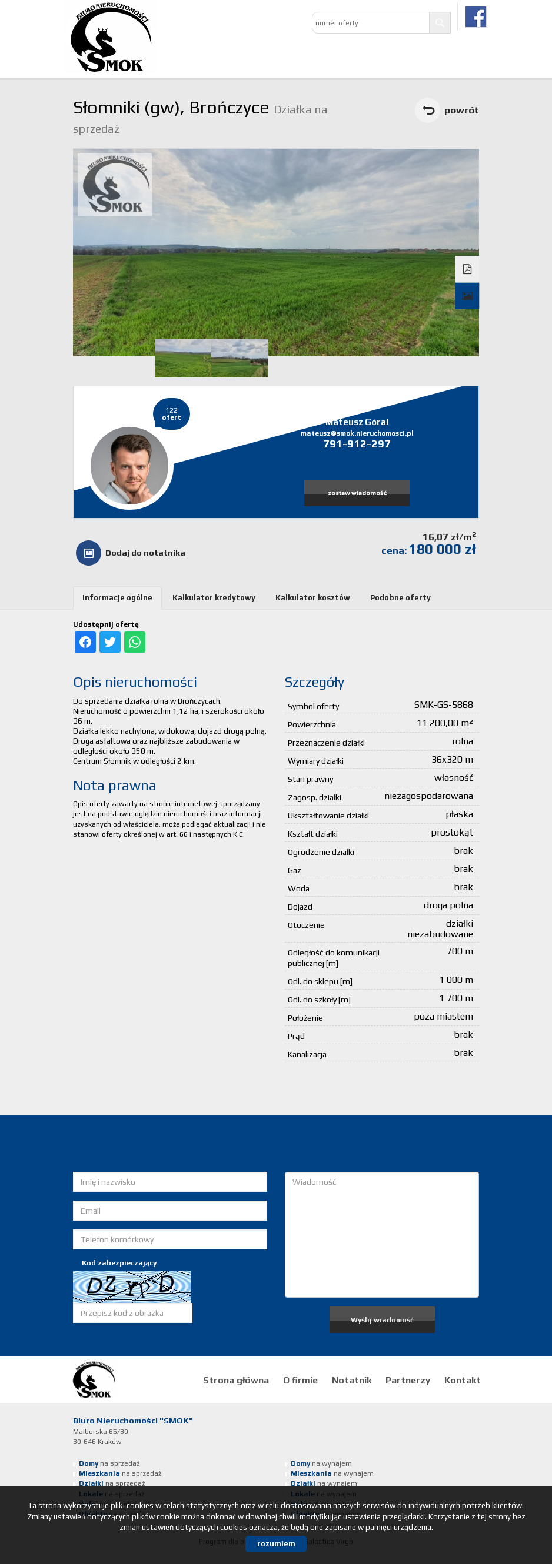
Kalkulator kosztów (312, 597)
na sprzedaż (109, 1463)
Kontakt (462, 1380)
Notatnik (351, 1380)
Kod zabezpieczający (119, 1263)
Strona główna (236, 1380)
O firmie (300, 1380)
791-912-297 (357, 443)
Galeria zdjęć (467, 296)
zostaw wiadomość (357, 492)
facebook (476, 17)
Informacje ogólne (117, 597)
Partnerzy (407, 1380)
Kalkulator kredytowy (213, 597)
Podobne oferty (400, 597)
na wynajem (321, 1463)
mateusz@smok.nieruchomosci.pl (357, 433)
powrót (461, 110)
